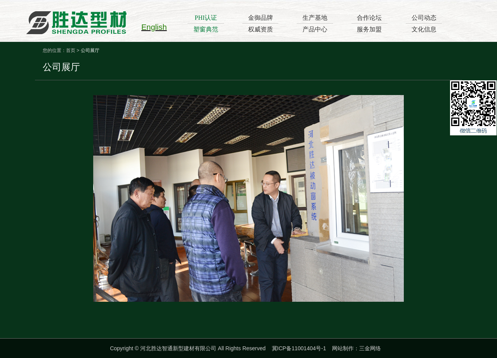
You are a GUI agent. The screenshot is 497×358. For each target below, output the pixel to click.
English (154, 27)
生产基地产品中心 (314, 23)
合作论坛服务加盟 (369, 23)
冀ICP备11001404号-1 (299, 348)
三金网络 (370, 348)
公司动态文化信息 (424, 23)
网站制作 (343, 348)
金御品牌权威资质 (260, 23)
